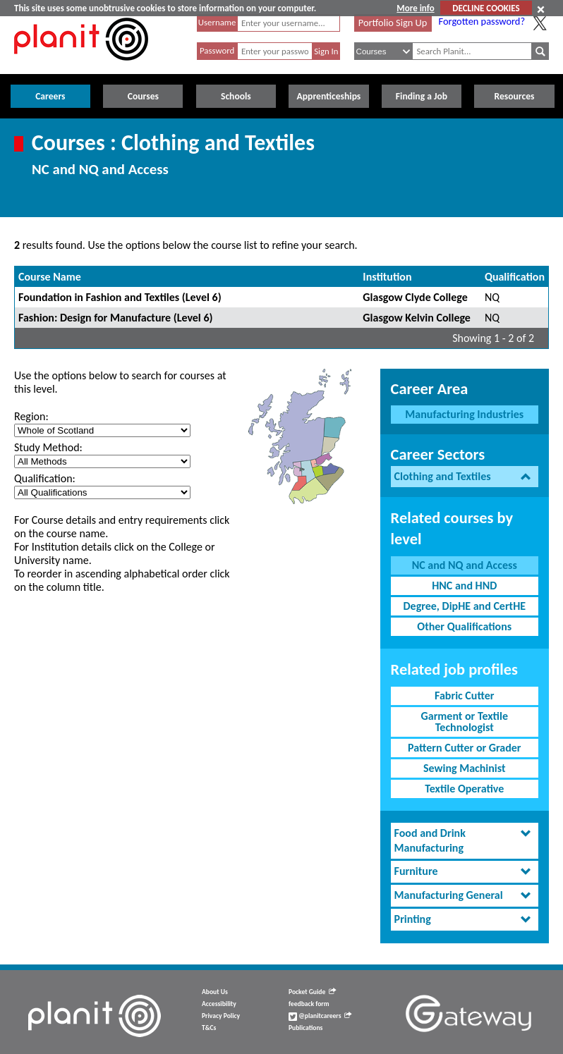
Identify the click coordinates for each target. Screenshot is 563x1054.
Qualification (515, 276)
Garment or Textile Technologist (464, 721)
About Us (215, 992)
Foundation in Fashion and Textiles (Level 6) (120, 297)
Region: (31, 416)
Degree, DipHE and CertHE (464, 606)
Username (217, 22)
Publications (305, 1028)
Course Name (49, 276)
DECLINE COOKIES (485, 8)
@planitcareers (320, 1016)
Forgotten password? (482, 21)
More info (415, 8)
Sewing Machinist (464, 768)
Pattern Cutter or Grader (464, 747)
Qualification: (44, 478)
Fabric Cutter (464, 695)
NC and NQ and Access (464, 565)
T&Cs (209, 1028)
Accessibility (219, 1004)
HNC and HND (464, 585)
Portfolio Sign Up (393, 22)
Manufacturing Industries (464, 414)
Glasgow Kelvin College (417, 317)
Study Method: (48, 447)
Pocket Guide (312, 992)
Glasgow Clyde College (415, 297)
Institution (387, 276)
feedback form (309, 1004)
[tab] (464, 477)
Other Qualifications (464, 626)
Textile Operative (464, 788)
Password (217, 50)
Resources (515, 96)
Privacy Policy (221, 1016)
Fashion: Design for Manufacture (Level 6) (115, 317)
